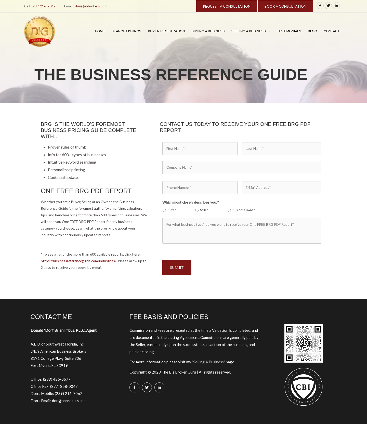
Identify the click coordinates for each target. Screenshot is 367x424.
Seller (204, 209)
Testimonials (289, 31)
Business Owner (243, 209)
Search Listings (126, 31)
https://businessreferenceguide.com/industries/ (79, 261)
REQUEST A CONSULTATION (224, 6)
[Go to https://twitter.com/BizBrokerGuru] (147, 386)
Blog (312, 31)
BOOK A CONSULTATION (284, 6)
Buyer (171, 209)
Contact (331, 31)
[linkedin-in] (337, 5)
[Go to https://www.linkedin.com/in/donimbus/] (159, 386)
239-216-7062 (44, 6)
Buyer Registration (166, 31)
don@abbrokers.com (91, 6)
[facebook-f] (320, 5)
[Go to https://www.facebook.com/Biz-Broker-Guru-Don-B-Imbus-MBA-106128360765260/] (134, 386)
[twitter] (329, 5)
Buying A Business (208, 31)
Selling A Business (248, 31)
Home (100, 31)
